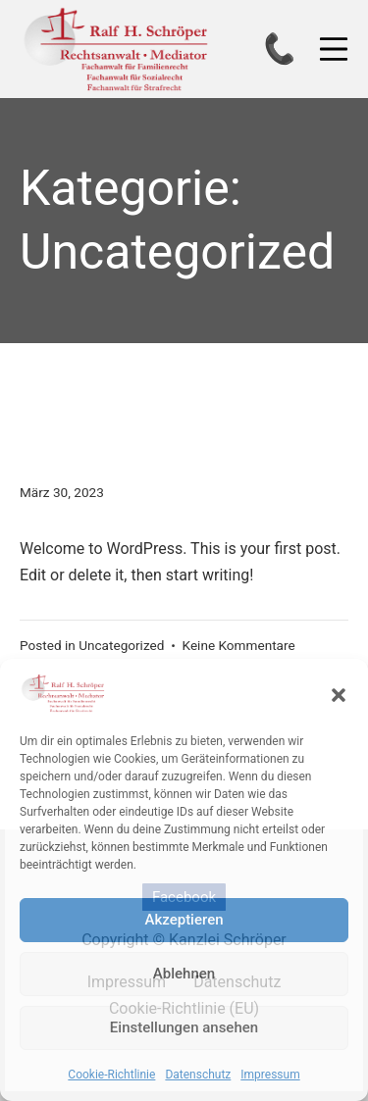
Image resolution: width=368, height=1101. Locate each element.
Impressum (269, 1074)
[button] (338, 693)
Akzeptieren (183, 919)
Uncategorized (121, 645)
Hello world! (149, 433)
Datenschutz (198, 1074)
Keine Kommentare (239, 645)
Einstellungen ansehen (184, 1027)
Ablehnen (184, 973)
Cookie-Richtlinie (111, 1074)
